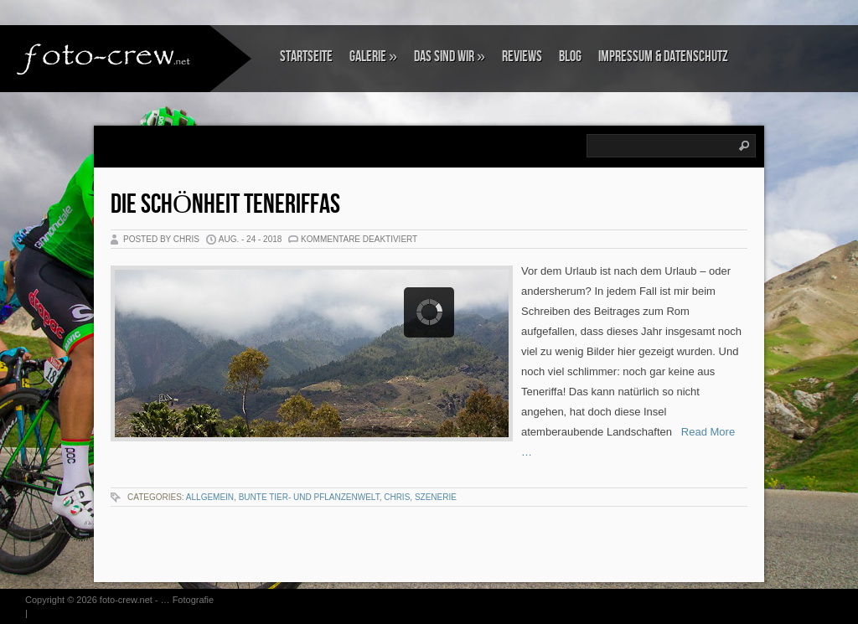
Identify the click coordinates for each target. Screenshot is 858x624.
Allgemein (210, 497)
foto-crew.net (126, 600)
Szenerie (436, 497)
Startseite (306, 56)
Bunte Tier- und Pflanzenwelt (309, 497)
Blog (570, 56)
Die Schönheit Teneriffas (225, 204)
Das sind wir (449, 56)
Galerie (373, 56)
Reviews (522, 56)
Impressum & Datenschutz (663, 56)
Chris (397, 497)
